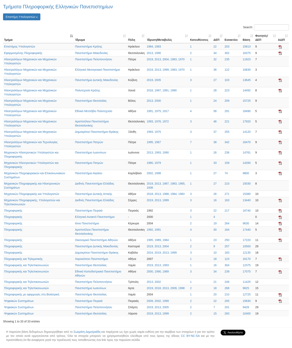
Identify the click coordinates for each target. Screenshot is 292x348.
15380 (247, 194)
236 (227, 152)
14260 (247, 162)
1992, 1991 (154, 229)
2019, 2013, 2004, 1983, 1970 (166, 59)
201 (227, 307)
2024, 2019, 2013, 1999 (162, 252)
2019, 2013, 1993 (158, 265)
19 (215, 223)
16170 (247, 258)
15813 (247, 46)
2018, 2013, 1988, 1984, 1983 (166, 194)
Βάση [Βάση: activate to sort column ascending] (246, 39)
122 (227, 69)
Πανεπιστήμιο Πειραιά (89, 210)
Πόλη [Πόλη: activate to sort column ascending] (131, 39)
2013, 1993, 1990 (158, 152)
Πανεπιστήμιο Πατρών (89, 142)
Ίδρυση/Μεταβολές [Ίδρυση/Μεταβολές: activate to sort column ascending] (159, 39)
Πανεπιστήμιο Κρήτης (88, 46)
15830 (247, 301)
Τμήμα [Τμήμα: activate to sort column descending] (8, 39)
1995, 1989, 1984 (158, 240)
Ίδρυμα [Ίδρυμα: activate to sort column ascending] (80, 39)
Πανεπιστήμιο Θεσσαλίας (91, 100)
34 (215, 53)
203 (227, 46)
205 (227, 301)
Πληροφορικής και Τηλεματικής (23, 258)
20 (215, 294)
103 (227, 80)
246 (227, 281)
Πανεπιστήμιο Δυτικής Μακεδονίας (96, 80)
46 (215, 121)
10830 (247, 69)
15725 (247, 100)
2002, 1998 (154, 173)
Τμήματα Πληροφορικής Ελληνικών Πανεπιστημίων (58, 6)
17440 (247, 229)
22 (215, 46)
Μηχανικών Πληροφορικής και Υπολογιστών (31, 194)
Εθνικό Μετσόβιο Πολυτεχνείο (93, 111)
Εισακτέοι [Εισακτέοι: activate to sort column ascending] (231, 39)
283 (227, 313)
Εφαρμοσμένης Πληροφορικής (23, 53)
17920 (247, 121)
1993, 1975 (154, 131)
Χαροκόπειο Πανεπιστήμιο (91, 258)
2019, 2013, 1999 (158, 200)
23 (215, 240)
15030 (247, 183)
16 (215, 200)
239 (227, 271)
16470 (247, 142)
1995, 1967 (154, 142)
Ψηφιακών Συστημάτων (19, 301)
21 (215, 281)
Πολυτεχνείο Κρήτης (87, 90)
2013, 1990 (154, 53)
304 (227, 265)
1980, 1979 (154, 162)
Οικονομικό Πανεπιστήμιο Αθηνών (96, 240)
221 (227, 121)
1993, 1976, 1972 (158, 121)
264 (227, 223)
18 (215, 258)
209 (227, 100)
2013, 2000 (154, 100)
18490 (247, 111)
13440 (247, 200)
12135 (247, 252)
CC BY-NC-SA (190, 335)
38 (215, 142)
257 (227, 246)
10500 (247, 246)
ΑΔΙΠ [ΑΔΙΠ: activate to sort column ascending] (281, 39)
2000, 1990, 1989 (158, 271)
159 (227, 162)
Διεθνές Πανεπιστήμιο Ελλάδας (94, 183)
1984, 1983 (154, 46)
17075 (247, 271)
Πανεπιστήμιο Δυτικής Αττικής (93, 194)
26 (215, 152)
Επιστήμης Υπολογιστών (19, 46)
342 (227, 142)
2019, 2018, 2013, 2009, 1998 (166, 288)
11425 (247, 281)
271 (227, 194)
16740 (247, 210)
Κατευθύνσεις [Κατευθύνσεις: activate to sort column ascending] (199, 39)
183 (227, 252)
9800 (246, 173)
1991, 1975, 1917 (158, 111)
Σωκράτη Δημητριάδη (86, 331)
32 (215, 59)
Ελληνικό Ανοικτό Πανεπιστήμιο (95, 216)
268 (227, 288)
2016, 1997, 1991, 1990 (162, 90)
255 (227, 131)
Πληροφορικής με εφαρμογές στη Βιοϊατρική (31, 294)
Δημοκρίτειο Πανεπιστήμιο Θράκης (97, 131)
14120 (247, 131)
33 (215, 162)
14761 (247, 152)
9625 (246, 288)
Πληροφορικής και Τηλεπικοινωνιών (26, 265)
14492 (247, 90)
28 (215, 90)
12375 (247, 265)
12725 (247, 294)
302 (227, 53)
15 (215, 313)
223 (227, 90)
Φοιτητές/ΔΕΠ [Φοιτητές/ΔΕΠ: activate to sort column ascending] (261, 37)
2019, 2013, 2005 (158, 307)
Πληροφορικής (13, 210)
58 (215, 111)
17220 (247, 240)
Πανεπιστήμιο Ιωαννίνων (90, 152)
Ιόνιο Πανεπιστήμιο (87, 223)
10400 (247, 313)
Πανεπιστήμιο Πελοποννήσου (93, 59)
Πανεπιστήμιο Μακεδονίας (91, 53)
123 (227, 258)
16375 (247, 53)
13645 (247, 80)
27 (215, 80)
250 (227, 240)
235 (227, 59)
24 (215, 100)
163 (227, 200)
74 (226, 173)
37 (215, 131)
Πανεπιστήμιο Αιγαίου (88, 173)
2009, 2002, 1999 (158, 301)
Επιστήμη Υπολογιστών (22, 16)
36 (215, 69)
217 (227, 210)
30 (215, 229)
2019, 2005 (154, 80)
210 (227, 183)
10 (215, 252)
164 (227, 229)
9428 (246, 307)
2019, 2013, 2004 (158, 246)
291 (227, 111)
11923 (247, 59)
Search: (266, 27)
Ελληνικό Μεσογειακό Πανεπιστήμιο (97, 69)
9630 (246, 223)
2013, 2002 (154, 281)
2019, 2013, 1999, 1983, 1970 (166, 69)
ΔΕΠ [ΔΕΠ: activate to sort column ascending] (217, 39)
